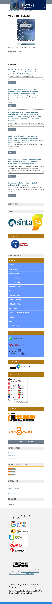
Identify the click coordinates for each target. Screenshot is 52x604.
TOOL (12, 333)
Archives (17, 10)
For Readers (11, 452)
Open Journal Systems (15, 494)
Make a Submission (26, 442)
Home (10, 10)
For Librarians (12, 459)
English (10, 485)
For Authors (11, 455)
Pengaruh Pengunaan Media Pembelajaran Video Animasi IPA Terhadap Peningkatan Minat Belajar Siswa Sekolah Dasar (24, 162)
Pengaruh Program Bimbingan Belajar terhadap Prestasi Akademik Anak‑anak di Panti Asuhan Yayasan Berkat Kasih (24, 91)
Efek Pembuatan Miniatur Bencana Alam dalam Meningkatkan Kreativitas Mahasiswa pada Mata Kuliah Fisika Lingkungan (24, 72)
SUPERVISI (12, 408)
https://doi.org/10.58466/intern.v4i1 (23, 48)
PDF (12, 82)
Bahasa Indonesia (13, 488)
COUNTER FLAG (14, 374)
